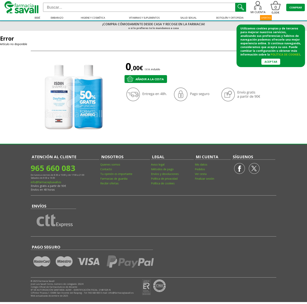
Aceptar (271, 62)
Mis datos (201, 164)
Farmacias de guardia (113, 178)
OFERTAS (266, 17)
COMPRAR (295, 7)
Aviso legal (157, 164)
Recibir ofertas (109, 183)
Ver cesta (201, 174)
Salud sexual (188, 17)
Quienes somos (110, 164)
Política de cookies (163, 183)
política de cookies (285, 54)
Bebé (37, 17)
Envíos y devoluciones (165, 174)
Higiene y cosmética (93, 17)
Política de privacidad (164, 178)
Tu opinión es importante (116, 174)
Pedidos (200, 169)
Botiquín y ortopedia (230, 17)
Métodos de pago (162, 169)
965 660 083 (53, 168)
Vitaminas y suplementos (144, 17)
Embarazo (57, 17)
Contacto (106, 169)
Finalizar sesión (204, 178)
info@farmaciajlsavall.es (46, 182)
